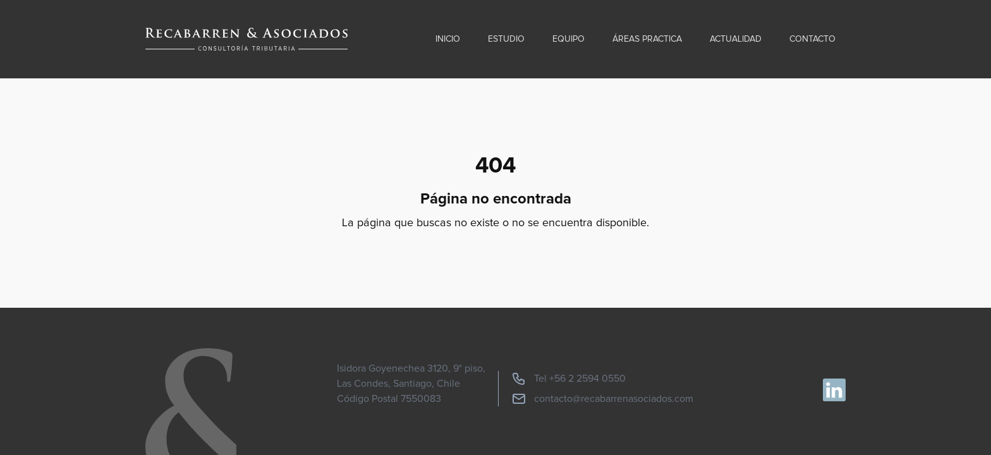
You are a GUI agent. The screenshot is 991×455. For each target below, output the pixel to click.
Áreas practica (647, 39)
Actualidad (736, 39)
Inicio (447, 39)
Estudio (506, 39)
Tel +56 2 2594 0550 (568, 378)
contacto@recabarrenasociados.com (602, 398)
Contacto (812, 39)
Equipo (568, 39)
